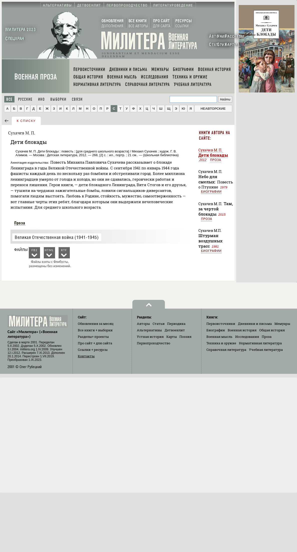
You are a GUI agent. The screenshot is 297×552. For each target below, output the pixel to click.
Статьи (159, 323)
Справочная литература (226, 349)
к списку (26, 121)
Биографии (211, 191)
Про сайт (95, 343)
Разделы (93, 336)
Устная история (150, 336)
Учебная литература (266, 349)
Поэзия (185, 336)
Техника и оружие (221, 343)
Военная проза (35, 76)
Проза (19, 223)
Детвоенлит (175, 330)
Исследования (247, 336)
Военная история (242, 330)
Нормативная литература (260, 343)
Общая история (272, 330)
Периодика (176, 323)
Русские (25, 99)
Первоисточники (220, 323)
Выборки (58, 99)
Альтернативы (149, 330)
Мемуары (282, 323)
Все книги (95, 330)
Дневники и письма (255, 323)
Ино (41, 99)
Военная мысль (219, 336)
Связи (77, 99)
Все (9, 99)
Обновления (96, 323)
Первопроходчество (153, 343)
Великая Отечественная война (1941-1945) (57, 237)
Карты (171, 336)
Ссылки (93, 349)
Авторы (143, 323)
